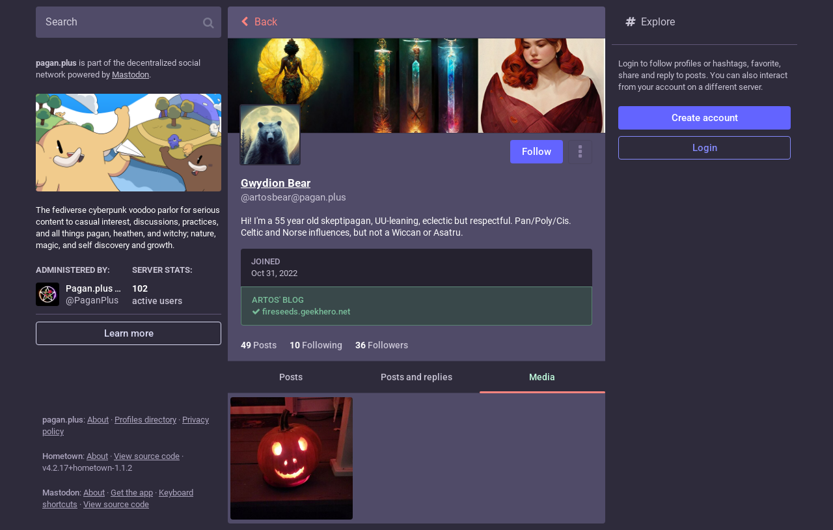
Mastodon (130, 74)
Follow (536, 152)
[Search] (128, 22)
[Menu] (580, 152)
